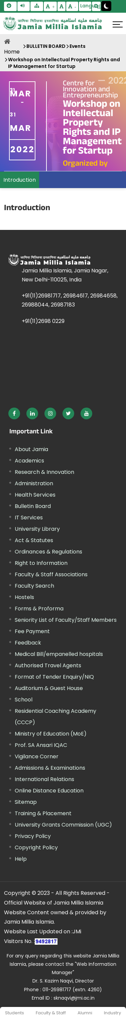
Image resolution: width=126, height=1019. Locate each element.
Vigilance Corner (36, 756)
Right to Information (41, 563)
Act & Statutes (34, 540)
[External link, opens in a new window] (14, 413)
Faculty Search (34, 586)
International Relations (44, 779)
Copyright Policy (36, 847)
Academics (29, 460)
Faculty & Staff (51, 1013)
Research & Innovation (44, 472)
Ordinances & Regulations (48, 552)
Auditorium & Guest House (49, 688)
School (23, 699)
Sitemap (26, 802)
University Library (37, 529)
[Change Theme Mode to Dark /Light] (106, 6)
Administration (34, 483)
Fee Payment (32, 631)
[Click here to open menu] (118, 24)
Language (86, 5)
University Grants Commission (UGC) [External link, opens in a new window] (63, 825)
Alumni (85, 1013)
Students (14, 1013)
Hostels (24, 597)
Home (12, 52)
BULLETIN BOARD (46, 46)
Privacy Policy (33, 836)
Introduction (19, 180)
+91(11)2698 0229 (43, 321)
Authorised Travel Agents (48, 665)
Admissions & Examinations (50, 768)
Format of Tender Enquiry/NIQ (54, 677)
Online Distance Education (49, 790)
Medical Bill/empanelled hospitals (59, 654)
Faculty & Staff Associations (51, 574)
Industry (112, 1013)
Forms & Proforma (39, 608)
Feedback (28, 643)
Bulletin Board (33, 506)
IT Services (29, 517)
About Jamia (31, 449)
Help (21, 859)
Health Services (35, 495)
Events (78, 46)
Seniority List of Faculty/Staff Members (66, 620)
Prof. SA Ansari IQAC (41, 745)
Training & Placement (43, 813)
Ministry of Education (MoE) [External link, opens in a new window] (51, 734)
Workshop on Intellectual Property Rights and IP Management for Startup (64, 63)
